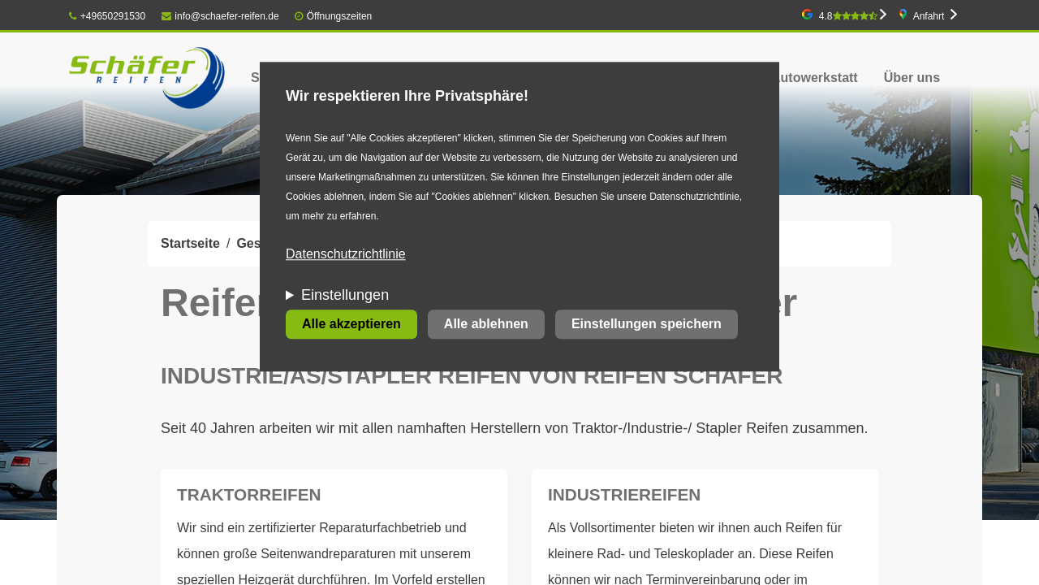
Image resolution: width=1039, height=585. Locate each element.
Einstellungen (345, 296)
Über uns (912, 77)
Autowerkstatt (814, 77)
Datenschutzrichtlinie (346, 255)
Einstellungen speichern (646, 325)
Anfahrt (929, 16)
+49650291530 (107, 16)
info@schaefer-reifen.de (220, 16)
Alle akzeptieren (351, 325)
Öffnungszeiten (340, 16)
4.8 (848, 16)
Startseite (190, 243)
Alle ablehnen (486, 325)
